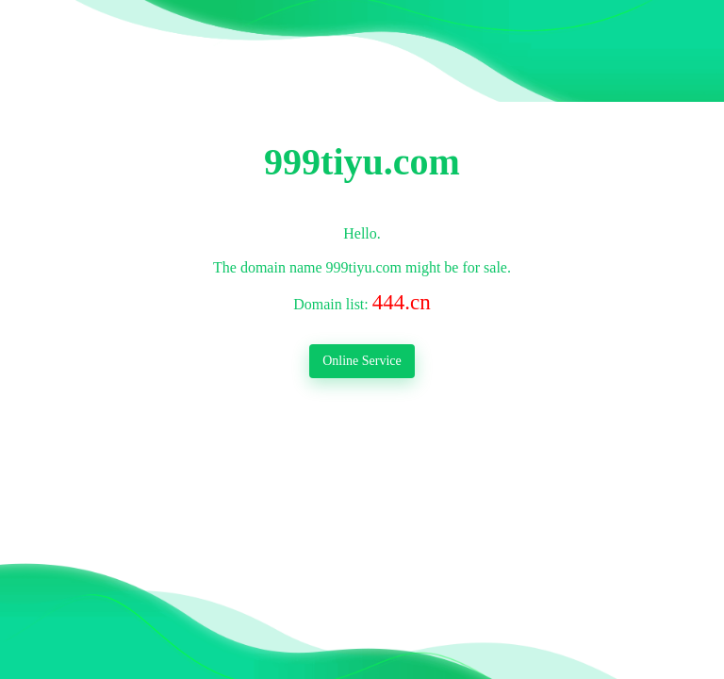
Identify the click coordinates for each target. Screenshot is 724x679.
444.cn (401, 302)
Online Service (362, 361)
